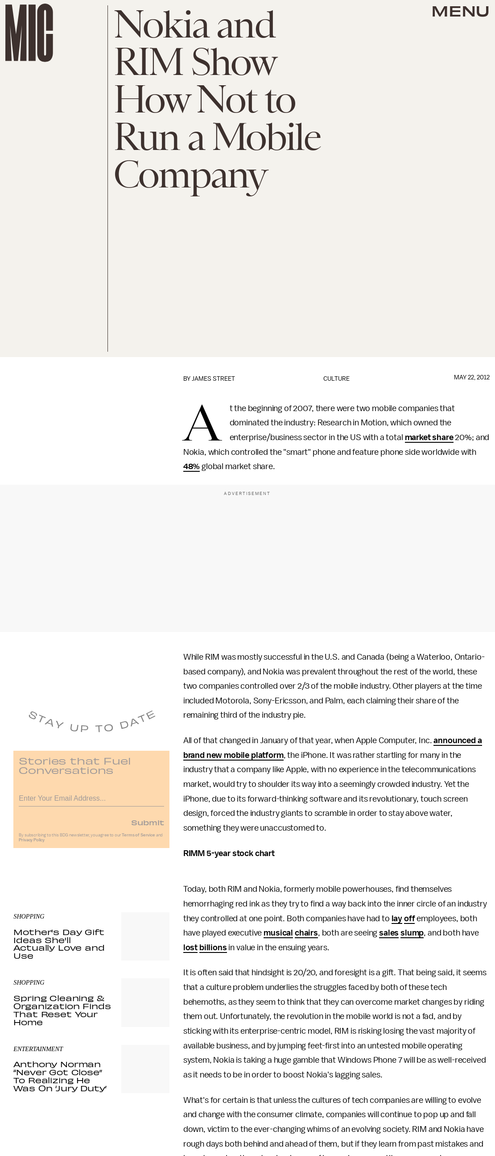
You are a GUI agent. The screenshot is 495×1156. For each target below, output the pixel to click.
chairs (306, 932)
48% (191, 466)
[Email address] (91, 801)
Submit (147, 826)
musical (278, 932)
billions (213, 947)
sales (389, 932)
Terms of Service (138, 839)
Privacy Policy (32, 844)
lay (397, 918)
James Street (213, 378)
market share (429, 437)
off (409, 918)
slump (412, 932)
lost (190, 947)
